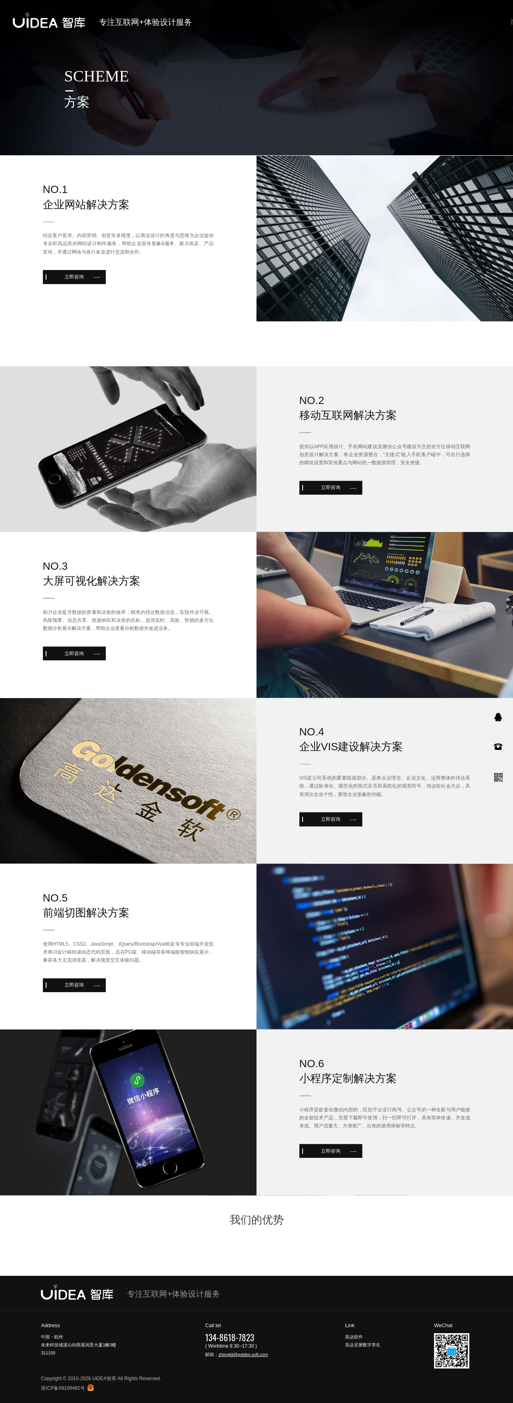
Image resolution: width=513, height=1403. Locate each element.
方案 (77, 102)
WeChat (443, 1325)
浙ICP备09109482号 (63, 1388)
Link (349, 1325)
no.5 (55, 956)
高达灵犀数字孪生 (362, 1344)
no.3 (55, 625)
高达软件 (354, 1336)
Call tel (213, 1325)
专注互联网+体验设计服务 (137, 22)
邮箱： (236, 1354)
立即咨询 (74, 284)
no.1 (55, 197)
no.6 (311, 1123)
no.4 (311, 791)
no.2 (311, 459)
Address (50, 1325)
